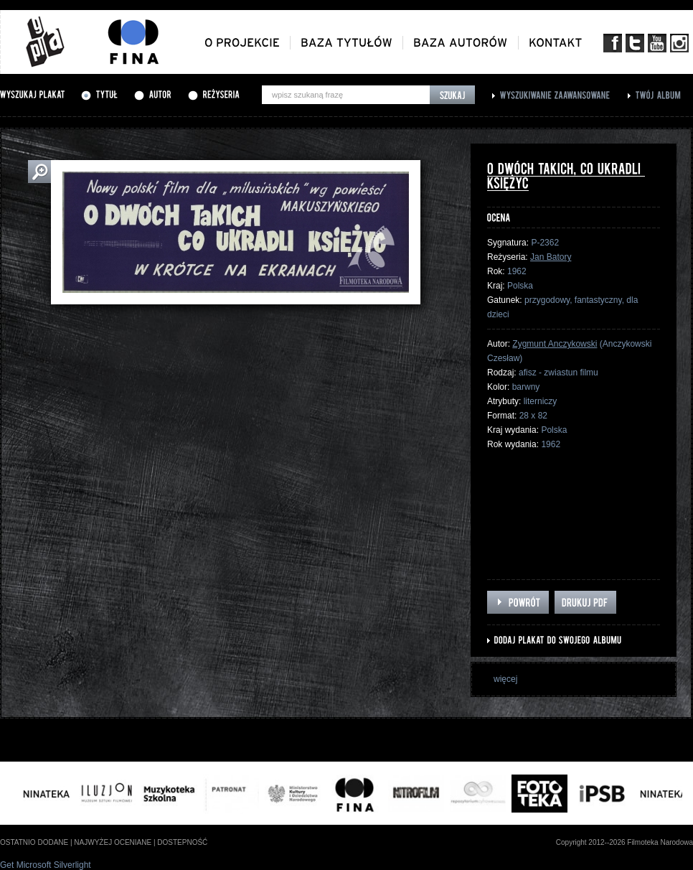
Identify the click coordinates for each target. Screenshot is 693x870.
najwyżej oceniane (112, 842)
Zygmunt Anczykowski (554, 344)
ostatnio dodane (34, 842)
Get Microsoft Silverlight (45, 865)
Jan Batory (550, 257)
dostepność (182, 842)
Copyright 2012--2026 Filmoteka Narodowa (624, 842)
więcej (505, 679)
